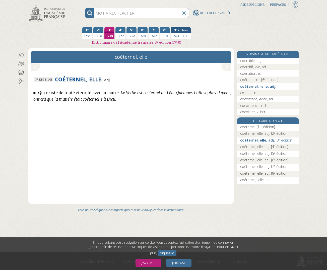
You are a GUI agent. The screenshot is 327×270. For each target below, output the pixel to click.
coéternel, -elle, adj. (258, 86)
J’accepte (148, 263)
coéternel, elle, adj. (266, 140)
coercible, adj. (251, 60)
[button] (21, 55)
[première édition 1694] (87, 33)
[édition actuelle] (181, 33)
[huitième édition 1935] (165, 33)
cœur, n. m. (249, 92)
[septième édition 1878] (154, 33)
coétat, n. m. (259, 79)
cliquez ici (167, 253)
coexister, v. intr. (253, 111)
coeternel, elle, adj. (264, 133)
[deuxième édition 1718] (98, 33)
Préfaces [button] (278, 5)
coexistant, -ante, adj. (257, 99)
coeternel (257, 126)
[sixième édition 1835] (143, 33)
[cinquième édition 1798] (131, 33)
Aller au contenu (48, 4)
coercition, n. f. (252, 73)
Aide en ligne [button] (252, 5)
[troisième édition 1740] (109, 33)
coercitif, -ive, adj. (253, 66)
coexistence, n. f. (253, 105)
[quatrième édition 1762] (120, 33)
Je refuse (178, 263)
